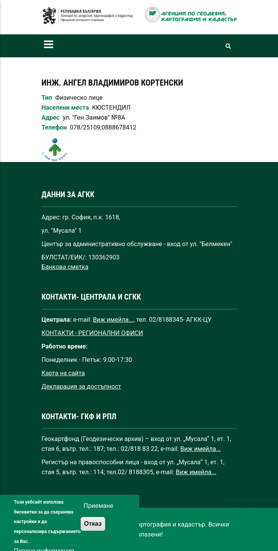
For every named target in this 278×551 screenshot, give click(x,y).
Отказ (93, 528)
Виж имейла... (113, 319)
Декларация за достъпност (81, 386)
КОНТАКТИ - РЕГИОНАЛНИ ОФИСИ (92, 333)
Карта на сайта (63, 373)
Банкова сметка (65, 267)
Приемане (98, 510)
